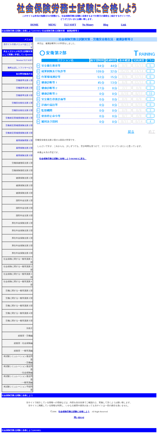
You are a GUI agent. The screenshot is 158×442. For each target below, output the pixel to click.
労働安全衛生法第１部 (22, 103)
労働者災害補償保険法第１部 (19, 118)
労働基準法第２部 (24, 88)
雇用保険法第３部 (24, 155)
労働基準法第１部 (24, 80)
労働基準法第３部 (24, 95)
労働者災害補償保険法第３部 (19, 133)
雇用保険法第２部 (24, 148)
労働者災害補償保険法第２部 (19, 125)
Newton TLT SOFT (24, 60)
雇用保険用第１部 (24, 140)
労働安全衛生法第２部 (22, 110)
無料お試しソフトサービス (20, 67)
